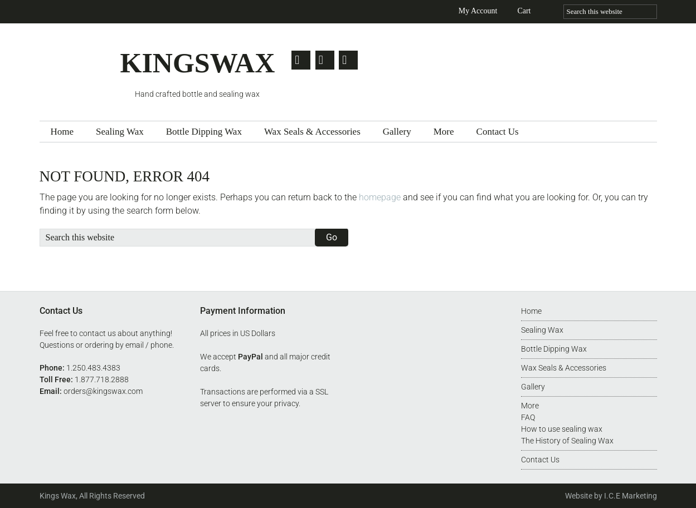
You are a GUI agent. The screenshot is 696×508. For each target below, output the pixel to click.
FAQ (528, 417)
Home (531, 311)
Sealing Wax (542, 329)
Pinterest (352, 60)
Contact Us (540, 459)
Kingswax (80, 68)
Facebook (326, 60)
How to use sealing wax (561, 429)
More (530, 405)
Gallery (533, 386)
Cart (523, 11)
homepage (380, 197)
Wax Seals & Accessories (563, 367)
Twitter (300, 60)
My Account (478, 11)
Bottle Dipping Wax (554, 348)
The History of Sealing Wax (567, 440)
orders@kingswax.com (103, 391)
